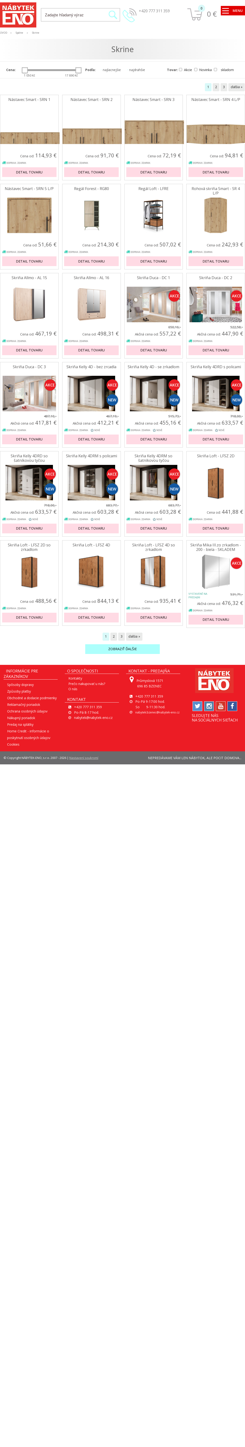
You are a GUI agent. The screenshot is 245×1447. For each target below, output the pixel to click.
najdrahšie (136, 70)
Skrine (35, 32)
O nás (72, 689)
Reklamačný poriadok (23, 704)
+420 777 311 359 (154, 11)
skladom (224, 70)
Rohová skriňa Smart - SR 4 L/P (216, 190)
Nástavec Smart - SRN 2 (92, 99)
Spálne (19, 32)
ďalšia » (236, 87)
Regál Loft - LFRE (153, 188)
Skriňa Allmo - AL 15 (29, 278)
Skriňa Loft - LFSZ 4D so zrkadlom (153, 547)
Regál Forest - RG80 (91, 188)
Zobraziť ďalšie (122, 649)
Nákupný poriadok (21, 718)
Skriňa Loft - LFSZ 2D (216, 456)
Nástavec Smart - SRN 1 (29, 99)
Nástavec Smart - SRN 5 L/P (29, 188)
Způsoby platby (19, 691)
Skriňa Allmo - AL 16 (91, 278)
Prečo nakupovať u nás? (86, 683)
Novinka (203, 70)
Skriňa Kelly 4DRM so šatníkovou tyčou (153, 458)
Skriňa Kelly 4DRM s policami (91, 456)
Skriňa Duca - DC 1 (153, 278)
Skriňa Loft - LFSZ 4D (91, 545)
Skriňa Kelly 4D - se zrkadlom (153, 367)
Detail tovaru (29, 172)
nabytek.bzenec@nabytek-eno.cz (157, 712)
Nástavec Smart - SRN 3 (153, 99)
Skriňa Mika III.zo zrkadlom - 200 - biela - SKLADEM (215, 547)
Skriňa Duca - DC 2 (215, 278)
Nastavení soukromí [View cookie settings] (83, 758)
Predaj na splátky (20, 724)
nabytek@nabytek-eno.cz (93, 717)
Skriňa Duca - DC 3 (29, 367)
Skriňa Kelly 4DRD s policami (216, 367)
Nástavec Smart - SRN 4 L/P (215, 99)
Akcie (186, 70)
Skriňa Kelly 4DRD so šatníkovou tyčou (29, 458)
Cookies (13, 744)
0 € (212, 14)
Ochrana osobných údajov (27, 711)
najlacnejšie (111, 70)
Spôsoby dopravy (20, 684)
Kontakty (75, 678)
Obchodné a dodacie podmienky (32, 698)
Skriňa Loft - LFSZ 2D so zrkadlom (29, 547)
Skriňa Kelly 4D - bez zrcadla (91, 367)
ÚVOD (3, 32)
